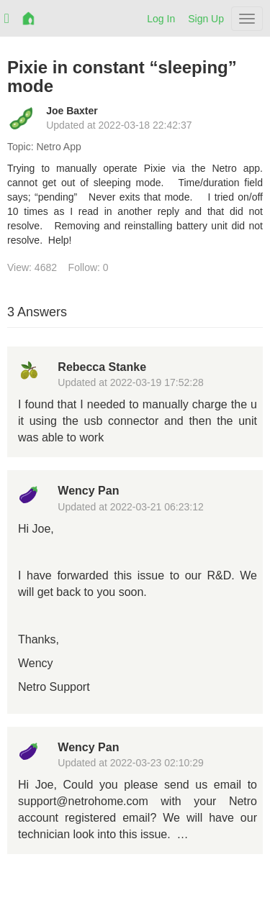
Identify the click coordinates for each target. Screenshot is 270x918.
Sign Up (206, 18)
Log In (161, 18)
